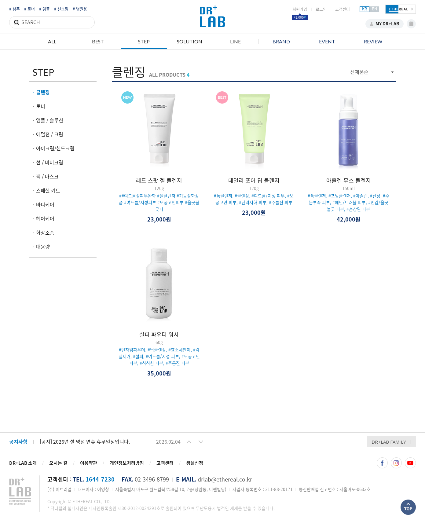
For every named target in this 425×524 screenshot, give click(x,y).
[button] (189, 441)
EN (374, 9)
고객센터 (342, 9)
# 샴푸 (14, 9)
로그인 (321, 9)
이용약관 (88, 463)
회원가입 (299, 9)
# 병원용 (80, 9)
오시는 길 (58, 463)
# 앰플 (44, 9)
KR (364, 9)
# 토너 (29, 9)
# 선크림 (61, 9)
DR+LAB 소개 (23, 463)
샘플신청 (194, 463)
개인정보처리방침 (127, 463)
